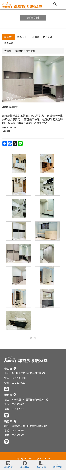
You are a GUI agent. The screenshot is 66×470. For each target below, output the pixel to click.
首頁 (7, 50)
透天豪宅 (47, 36)
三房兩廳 (34, 36)
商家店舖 (8, 42)
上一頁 (33, 337)
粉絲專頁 (24, 465)
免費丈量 (41, 465)
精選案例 (8, 36)
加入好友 (8, 465)
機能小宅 (21, 36)
